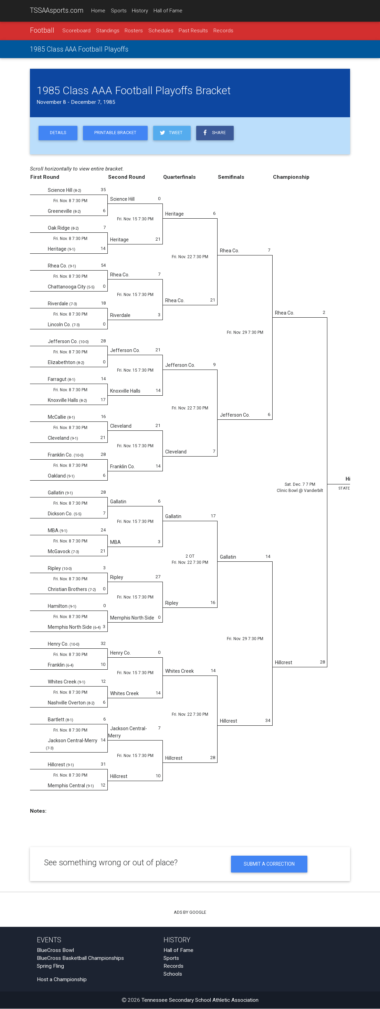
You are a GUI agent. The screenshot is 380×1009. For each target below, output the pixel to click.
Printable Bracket (115, 133)
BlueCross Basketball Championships (80, 958)
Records (223, 31)
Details (58, 133)
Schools (172, 974)
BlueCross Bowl (55, 950)
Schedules (160, 31)
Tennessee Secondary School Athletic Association (199, 1000)
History (140, 11)
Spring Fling (50, 966)
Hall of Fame (168, 11)
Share (214, 133)
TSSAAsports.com (56, 10)
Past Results (193, 31)
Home (98, 11)
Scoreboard (76, 31)
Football (42, 30)
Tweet (171, 133)
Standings (107, 31)
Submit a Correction (269, 864)
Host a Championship (62, 980)
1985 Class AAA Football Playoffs (79, 49)
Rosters (134, 31)
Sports (119, 11)
